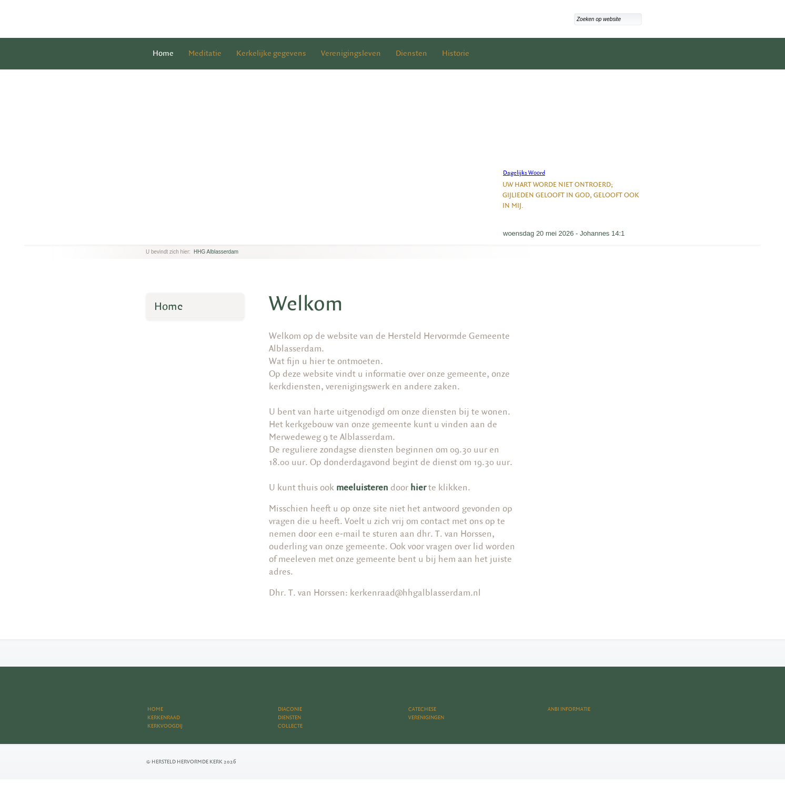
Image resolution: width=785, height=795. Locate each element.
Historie (455, 53)
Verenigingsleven (351, 53)
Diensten (411, 53)
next (161, 236)
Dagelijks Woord (524, 173)
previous (148, 236)
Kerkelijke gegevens (271, 53)
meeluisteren (362, 487)
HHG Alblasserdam (216, 252)
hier (418, 487)
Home (163, 53)
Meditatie (205, 53)
